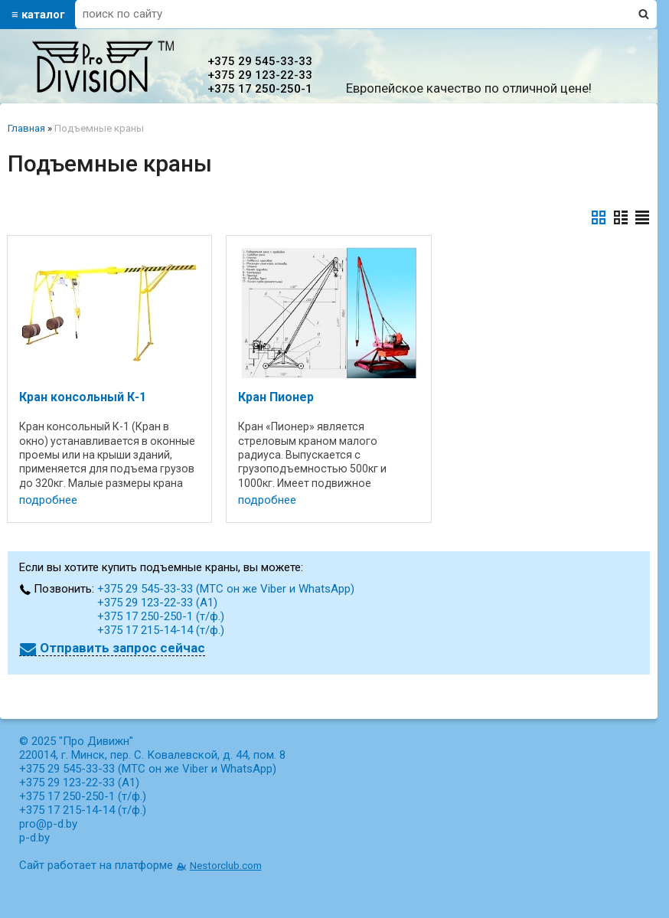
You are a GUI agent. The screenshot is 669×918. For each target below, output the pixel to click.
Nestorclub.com (226, 865)
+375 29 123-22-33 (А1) (157, 602)
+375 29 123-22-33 (259, 75)
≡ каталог (38, 14)
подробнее (48, 500)
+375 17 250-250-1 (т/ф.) (160, 616)
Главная (26, 128)
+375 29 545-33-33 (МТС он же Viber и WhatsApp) (225, 589)
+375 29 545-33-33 (259, 61)
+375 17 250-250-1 (259, 89)
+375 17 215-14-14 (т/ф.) (160, 630)
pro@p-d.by (48, 824)
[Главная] (103, 89)
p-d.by (34, 837)
